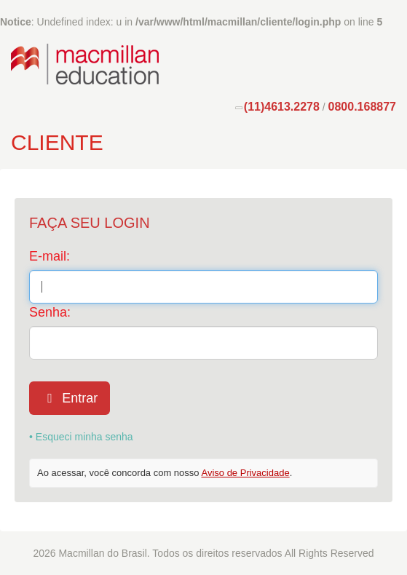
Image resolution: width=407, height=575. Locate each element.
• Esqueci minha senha (81, 437)
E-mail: (49, 256)
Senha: (50, 312)
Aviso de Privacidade (245, 472)
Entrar (70, 398)
